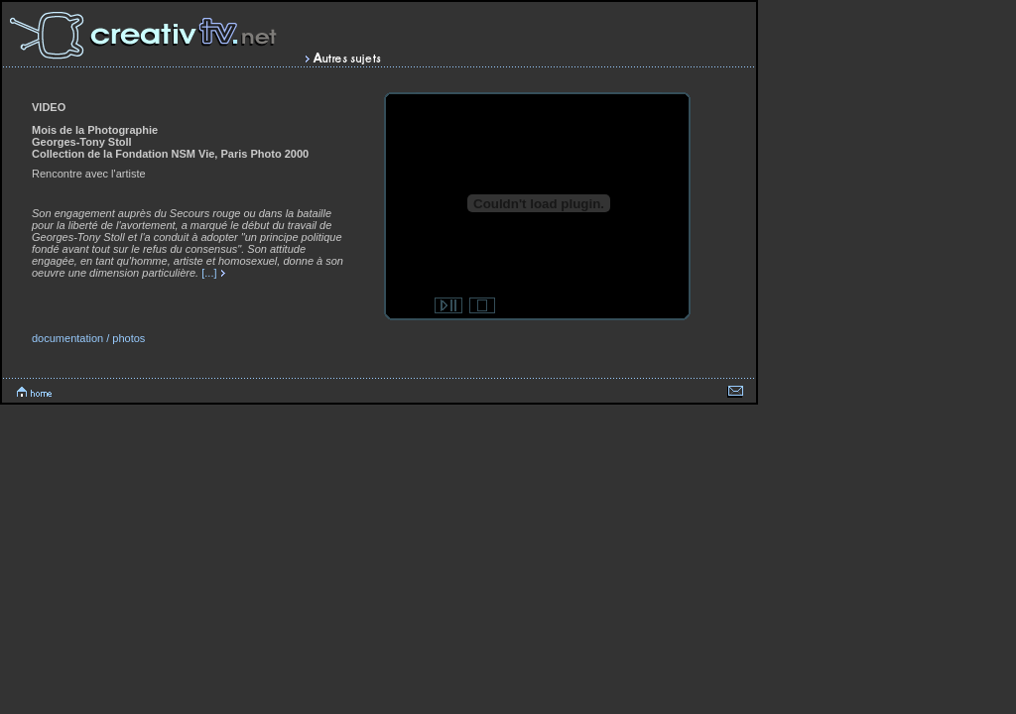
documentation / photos (88, 338)
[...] (212, 273)
